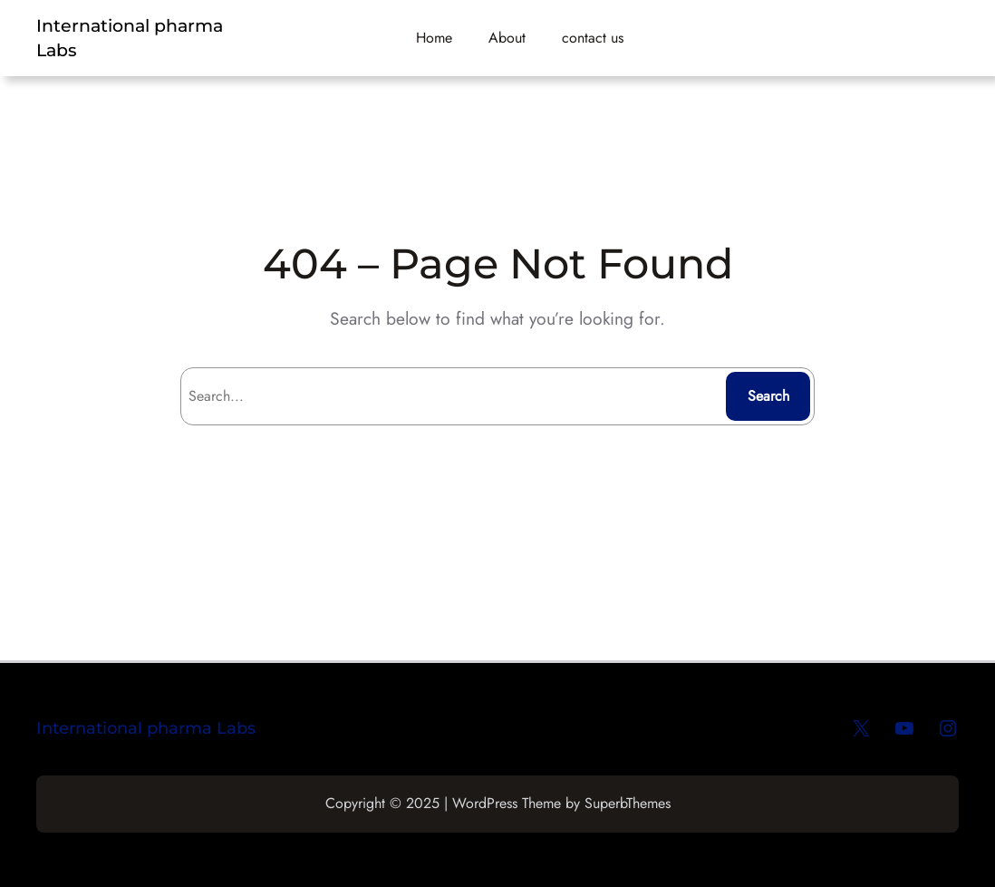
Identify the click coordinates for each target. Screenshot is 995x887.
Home (434, 37)
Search (768, 395)
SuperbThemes (627, 803)
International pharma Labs (146, 727)
